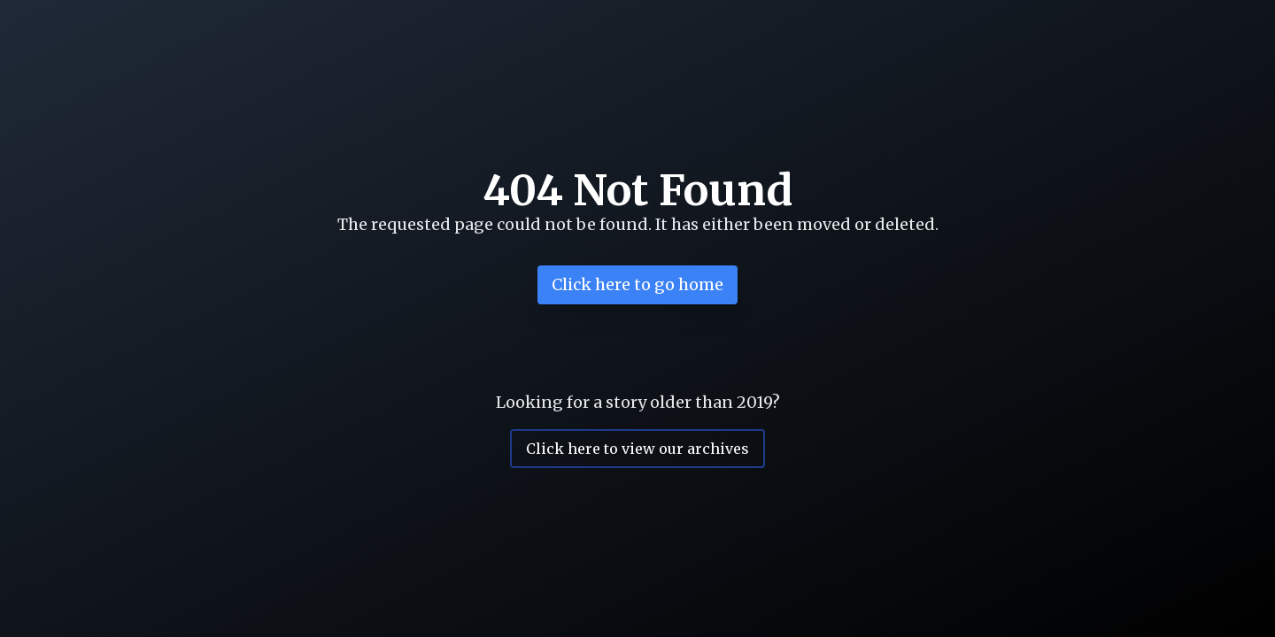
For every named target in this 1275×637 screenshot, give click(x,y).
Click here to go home (637, 284)
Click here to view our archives (637, 448)
